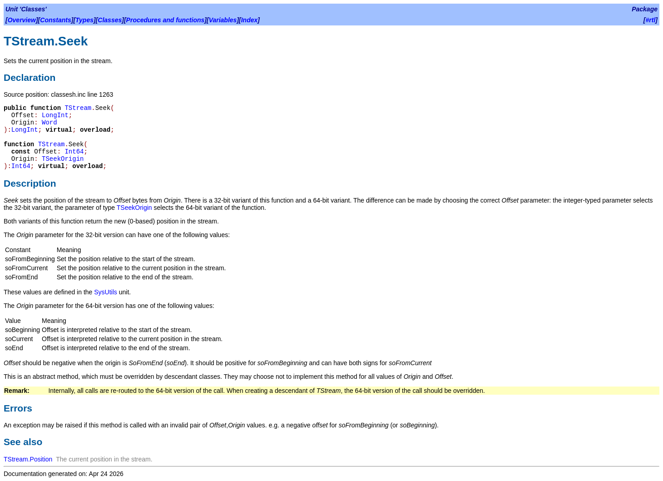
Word (49, 122)
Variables (223, 20)
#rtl (651, 20)
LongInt (55, 115)
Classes (110, 20)
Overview (22, 20)
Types (84, 20)
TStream (77, 108)
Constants (55, 20)
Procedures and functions (165, 20)
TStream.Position (28, 459)
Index (249, 20)
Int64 (74, 151)
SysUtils (105, 292)
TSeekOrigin (63, 159)
